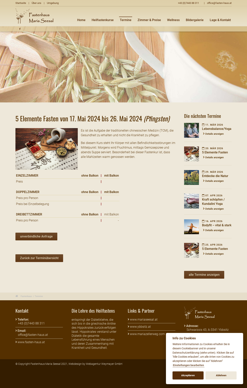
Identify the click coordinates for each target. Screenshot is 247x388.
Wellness (173, 20)
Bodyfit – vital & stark (216, 225)
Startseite (20, 3)
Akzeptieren (188, 375)
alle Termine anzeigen (204, 275)
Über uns (36, 3)
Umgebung (53, 3)
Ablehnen (221, 375)
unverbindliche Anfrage (36, 236)
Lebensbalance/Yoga (216, 129)
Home (81, 20)
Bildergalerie (195, 20)
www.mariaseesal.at (143, 319)
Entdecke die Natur (215, 176)
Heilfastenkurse (103, 20)
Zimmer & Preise (149, 20)
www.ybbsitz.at (140, 326)
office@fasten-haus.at (219, 3)
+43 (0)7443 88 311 (188, 3)
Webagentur (93, 363)
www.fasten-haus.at (31, 342)
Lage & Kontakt (220, 20)
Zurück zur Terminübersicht (39, 258)
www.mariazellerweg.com (147, 334)
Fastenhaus (26, 296)
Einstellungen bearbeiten (188, 365)
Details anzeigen (214, 133)
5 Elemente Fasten (215, 152)
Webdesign (75, 363)
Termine (125, 20)
